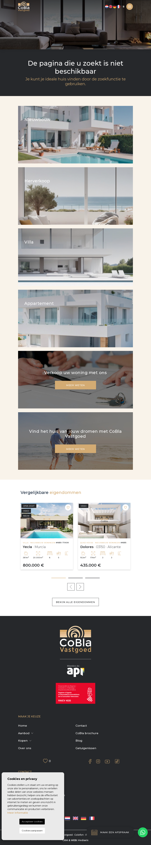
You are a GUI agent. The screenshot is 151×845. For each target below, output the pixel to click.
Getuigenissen (86, 748)
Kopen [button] (23, 740)
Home (22, 725)
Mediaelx (83, 840)
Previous (71, 586)
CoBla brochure (87, 733)
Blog (79, 740)
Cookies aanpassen (32, 830)
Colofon (79, 834)
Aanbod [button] (23, 733)
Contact (81, 725)
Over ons (24, 748)
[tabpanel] (47, 536)
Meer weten (75, 385)
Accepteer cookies (32, 821)
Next (80, 586)
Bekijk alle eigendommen (75, 602)
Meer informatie (17, 812)
